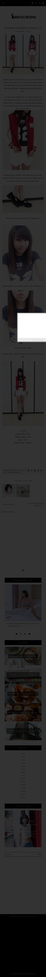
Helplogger (41, 340)
